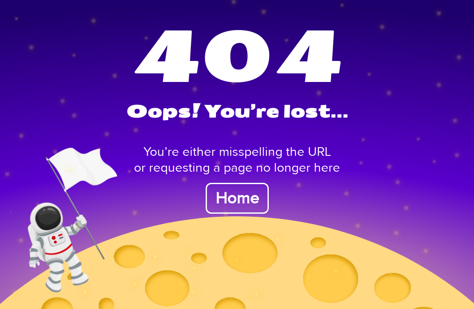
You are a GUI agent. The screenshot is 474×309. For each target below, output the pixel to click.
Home (237, 198)
